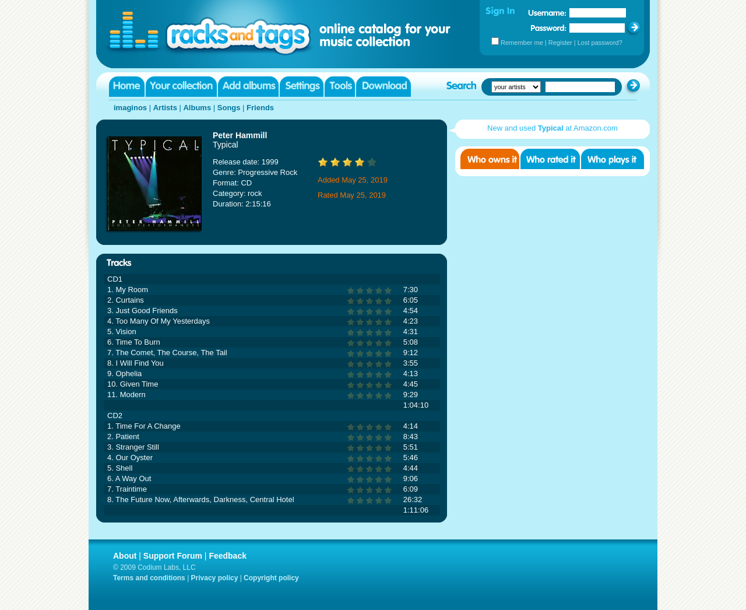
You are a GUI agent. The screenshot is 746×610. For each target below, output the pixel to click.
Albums (197, 107)
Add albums (248, 86)
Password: (548, 27)
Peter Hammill (240, 135)
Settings (301, 86)
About (124, 555)
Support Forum (172, 555)
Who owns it (489, 159)
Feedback (228, 555)
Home (127, 86)
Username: (547, 13)
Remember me (522, 42)
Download (383, 86)
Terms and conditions (149, 578)
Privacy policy (214, 578)
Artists (165, 107)
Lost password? (600, 42)
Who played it (612, 159)
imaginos (130, 107)
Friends (260, 107)
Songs (229, 107)
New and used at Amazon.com (552, 128)
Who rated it (550, 159)
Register (560, 42)
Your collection (181, 86)
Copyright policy (271, 578)
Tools (340, 86)
